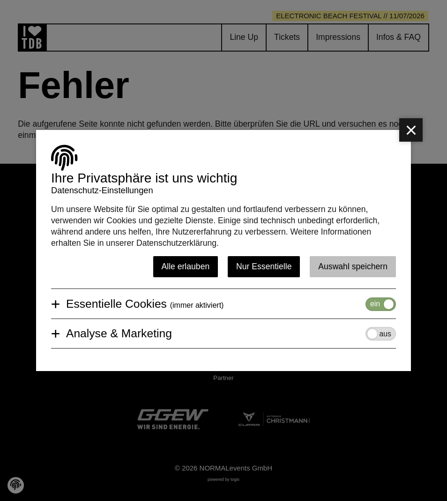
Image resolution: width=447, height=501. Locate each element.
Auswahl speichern (352, 266)
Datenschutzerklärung (176, 243)
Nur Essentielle (263, 266)
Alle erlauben (186, 266)
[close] (411, 130)
